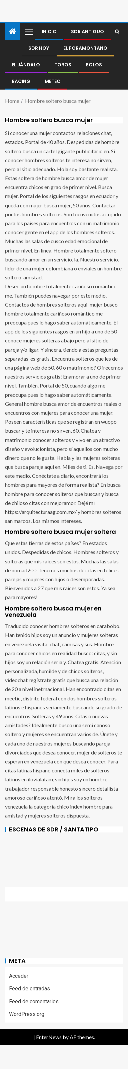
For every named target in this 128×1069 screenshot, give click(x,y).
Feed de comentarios (34, 1001)
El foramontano (85, 48)
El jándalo (26, 64)
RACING (21, 81)
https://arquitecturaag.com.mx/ (41, 512)
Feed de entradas (29, 988)
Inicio (49, 31)
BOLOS (94, 64)
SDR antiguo (87, 31)
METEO (53, 81)
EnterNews (49, 1037)
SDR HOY (38, 48)
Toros (62, 64)
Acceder (18, 976)
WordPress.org (26, 1014)
